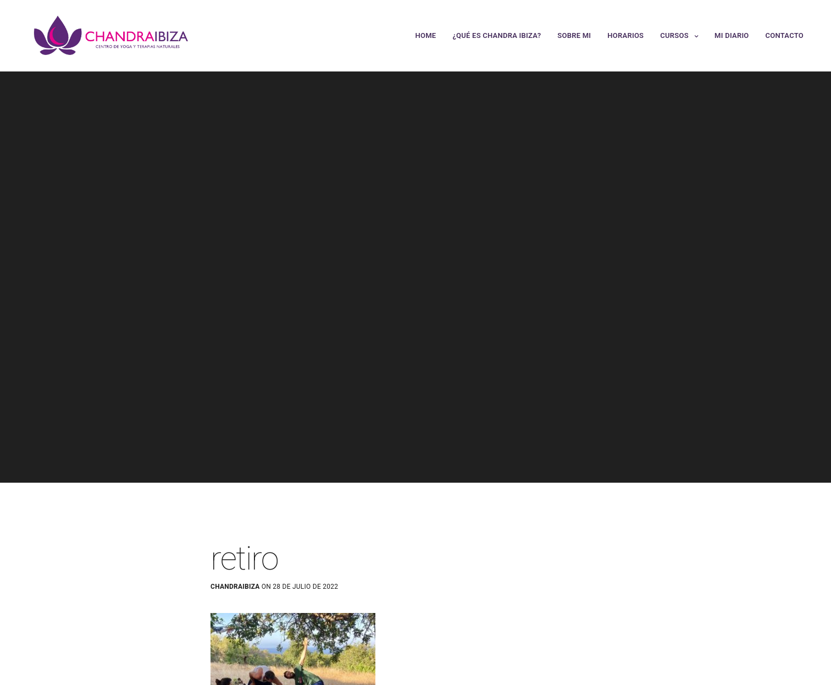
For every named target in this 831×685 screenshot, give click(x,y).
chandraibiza (235, 586)
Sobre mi (574, 35)
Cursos (674, 35)
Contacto (785, 35)
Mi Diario (731, 35)
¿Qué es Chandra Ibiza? (496, 35)
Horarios (625, 35)
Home (426, 35)
